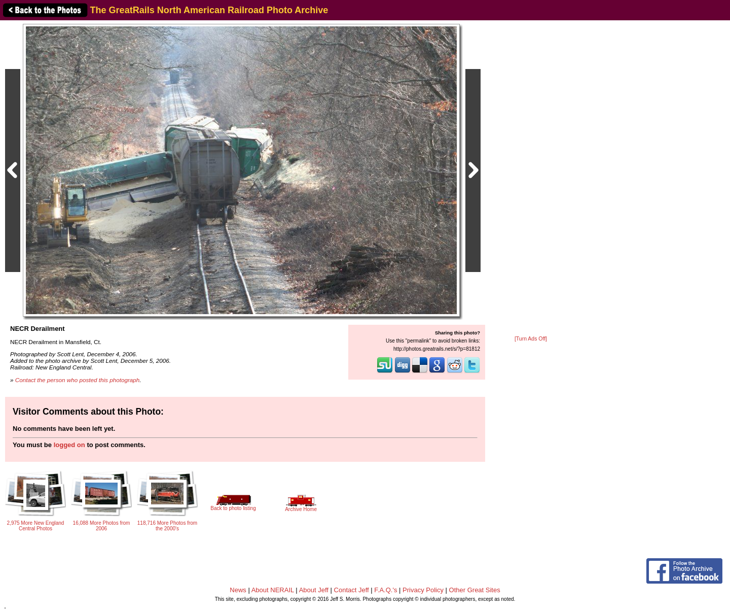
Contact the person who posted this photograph (77, 380)
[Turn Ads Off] (531, 339)
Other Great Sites (474, 590)
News (238, 590)
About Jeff (313, 590)
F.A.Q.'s (385, 590)
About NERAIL (272, 590)
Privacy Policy (423, 590)
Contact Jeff (351, 590)
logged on (69, 445)
